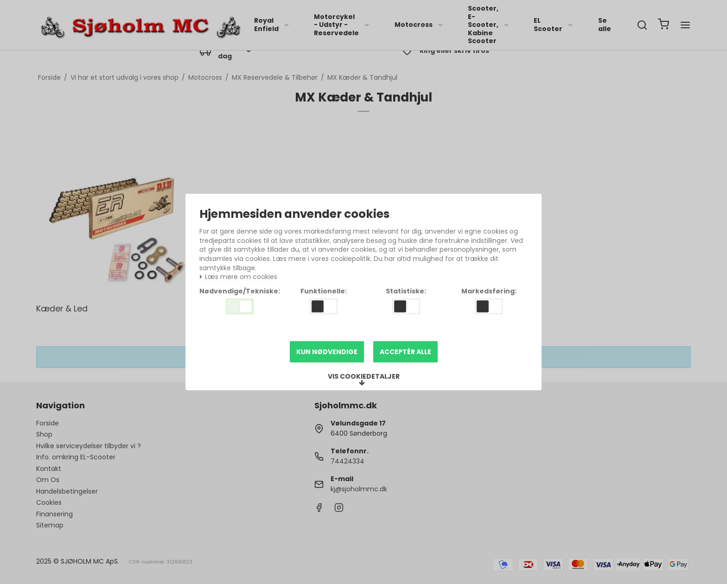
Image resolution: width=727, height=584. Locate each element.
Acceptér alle (405, 351)
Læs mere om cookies (238, 276)
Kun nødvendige (326, 351)
